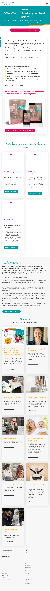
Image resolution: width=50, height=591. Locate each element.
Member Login (28, 567)
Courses (27, 559)
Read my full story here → (11, 311)
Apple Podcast (28, 583)
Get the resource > (9, 369)
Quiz (26, 563)
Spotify (26, 581)
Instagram (27, 575)
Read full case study (10, 191)
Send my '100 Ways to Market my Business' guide (25, 30)
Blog (26, 554)
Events (26, 561)
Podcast (26, 552)
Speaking (4, 577)
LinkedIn (27, 579)
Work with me (5, 575)
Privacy (8, 556)
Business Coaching (6, 579)
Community (27, 565)
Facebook (27, 573)
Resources (25, 9)
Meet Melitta (4, 573)
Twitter (26, 577)
